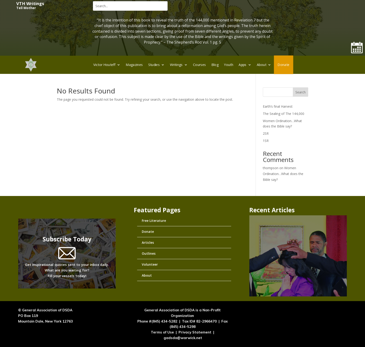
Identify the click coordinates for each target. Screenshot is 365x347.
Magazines (134, 64)
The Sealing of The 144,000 (283, 113)
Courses (199, 64)
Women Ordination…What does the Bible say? (283, 174)
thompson (270, 168)
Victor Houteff (104, 64)
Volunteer (150, 264)
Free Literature (154, 220)
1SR (266, 140)
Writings (176, 64)
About (261, 64)
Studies (154, 64)
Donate (283, 64)
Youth (228, 64)
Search (300, 92)
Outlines (148, 253)
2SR (266, 133)
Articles (148, 242)
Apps (243, 64)
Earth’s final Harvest (278, 106)
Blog (215, 64)
